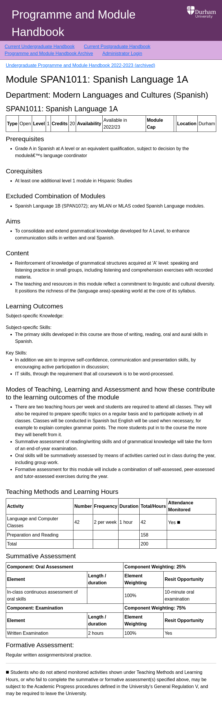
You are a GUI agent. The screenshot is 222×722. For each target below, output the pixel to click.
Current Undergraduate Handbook (40, 46)
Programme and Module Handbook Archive (49, 53)
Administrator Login (122, 53)
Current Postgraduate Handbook (117, 46)
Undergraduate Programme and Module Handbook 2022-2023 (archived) (80, 65)
